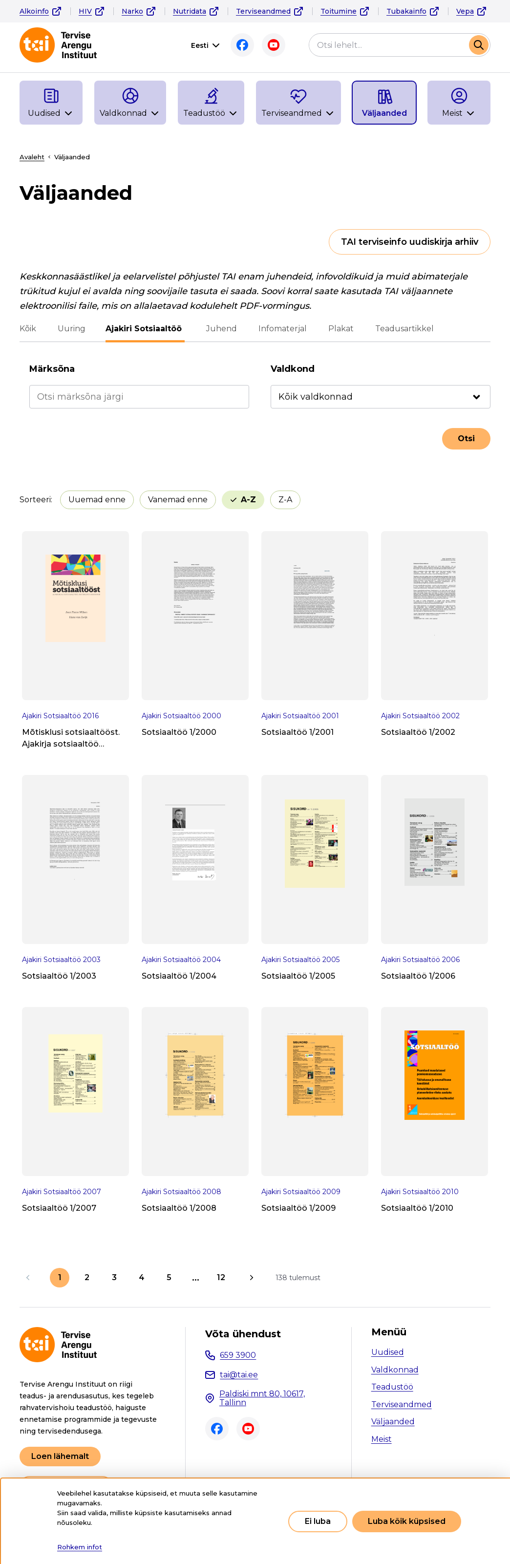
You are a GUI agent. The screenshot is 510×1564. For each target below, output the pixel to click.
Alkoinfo (34, 11)
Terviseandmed (263, 11)
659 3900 (238, 1355)
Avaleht (32, 157)
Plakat (339, 328)
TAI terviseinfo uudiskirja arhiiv (409, 241)
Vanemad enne (178, 499)
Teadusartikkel (403, 328)
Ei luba (318, 1521)
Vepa (465, 11)
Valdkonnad (395, 1369)
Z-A (285, 499)
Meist (381, 1439)
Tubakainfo (406, 11)
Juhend (220, 328)
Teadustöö (392, 1387)
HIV (85, 11)
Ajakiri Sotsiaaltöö (145, 328)
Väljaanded (393, 1421)
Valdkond (293, 369)
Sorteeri (35, 499)
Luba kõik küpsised (407, 1521)
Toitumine (338, 11)
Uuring (71, 328)
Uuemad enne (97, 499)
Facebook (242, 45)
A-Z (248, 499)
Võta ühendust (243, 1334)
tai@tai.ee (239, 1374)
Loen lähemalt (60, 1456)
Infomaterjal (281, 328)
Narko (132, 11)
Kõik (28, 328)
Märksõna (52, 369)
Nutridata (189, 11)
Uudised (387, 1352)
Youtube (273, 45)
